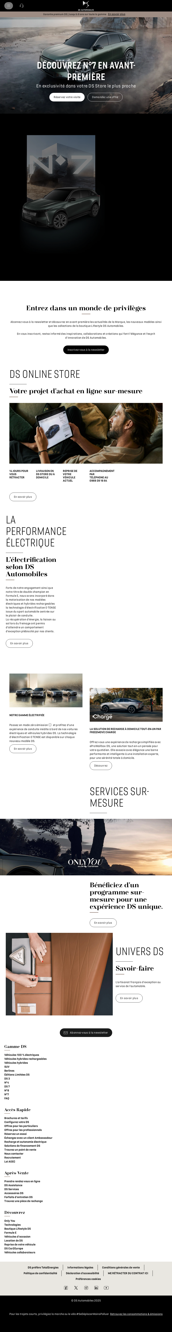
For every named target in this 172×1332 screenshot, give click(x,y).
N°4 (6, 1082)
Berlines (9, 1070)
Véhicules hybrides (16, 1062)
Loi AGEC (9, 1161)
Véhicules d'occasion (17, 1236)
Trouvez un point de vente (20, 1149)
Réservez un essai (15, 1134)
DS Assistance (13, 1185)
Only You (9, 1220)
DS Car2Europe (13, 1248)
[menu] (8, 6)
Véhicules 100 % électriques (21, 1055)
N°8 (6, 1090)
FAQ (6, 1098)
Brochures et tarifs (16, 1118)
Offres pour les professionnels (23, 1130)
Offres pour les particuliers (21, 1126)
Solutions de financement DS (22, 1145)
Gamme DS (15, 1046)
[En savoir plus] (116, 14)
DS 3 (7, 1078)
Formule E (10, 1232)
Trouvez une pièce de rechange (23, 1201)
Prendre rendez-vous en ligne (22, 1181)
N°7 (6, 1094)
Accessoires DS (13, 1193)
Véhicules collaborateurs (19, 1252)
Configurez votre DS (16, 1122)
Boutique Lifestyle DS (17, 1228)
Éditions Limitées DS (17, 1074)
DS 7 (7, 1086)
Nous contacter (13, 1153)
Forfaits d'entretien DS (18, 1197)
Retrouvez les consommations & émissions (136, 1314)
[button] (21, 6)
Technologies (12, 1224)
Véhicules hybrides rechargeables (25, 1059)
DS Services (11, 1189)
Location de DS (13, 1240)
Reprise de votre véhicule (19, 1244)
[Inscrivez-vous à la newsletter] (86, 349)
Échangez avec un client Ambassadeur (28, 1138)
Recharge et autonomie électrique (25, 1141)
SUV (7, 1066)
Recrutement (12, 1157)
